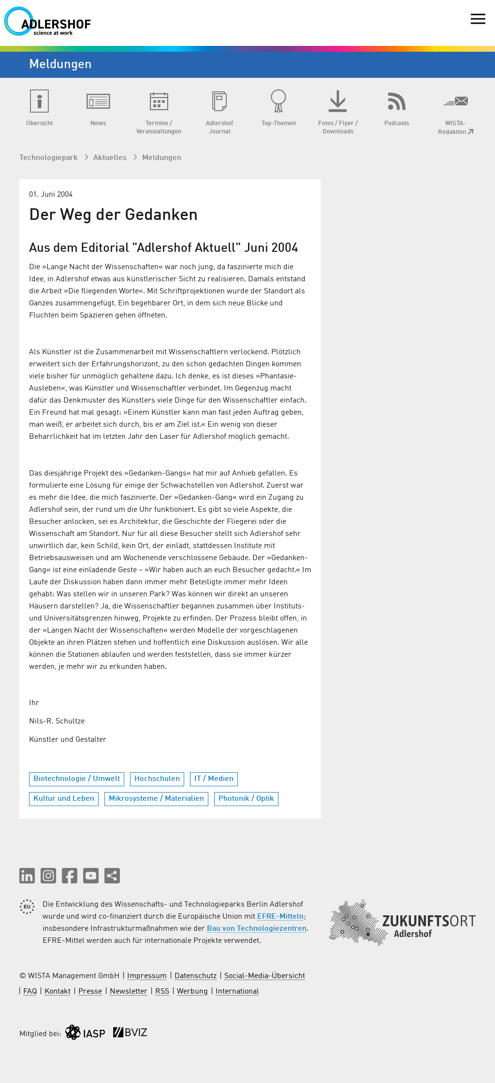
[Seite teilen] (112, 875)
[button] (27, 875)
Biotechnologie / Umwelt (76, 779)
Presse (90, 992)
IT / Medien (213, 779)
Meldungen (161, 158)
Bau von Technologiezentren (256, 929)
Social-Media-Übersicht (264, 976)
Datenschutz (196, 976)
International (237, 992)
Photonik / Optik (246, 799)
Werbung (192, 992)
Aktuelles (111, 158)
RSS (162, 992)
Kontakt (57, 992)
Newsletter (128, 992)
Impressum (147, 976)
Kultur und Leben (63, 799)
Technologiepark (49, 158)
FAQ (30, 992)
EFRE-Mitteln (280, 917)
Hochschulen (157, 779)
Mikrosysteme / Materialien (156, 799)
